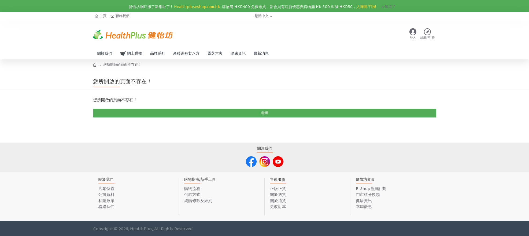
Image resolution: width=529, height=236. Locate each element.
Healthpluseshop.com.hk (197, 7)
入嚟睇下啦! (366, 7)
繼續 (264, 113)
